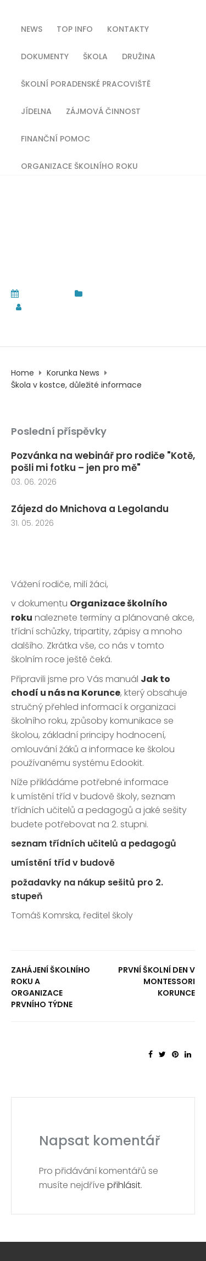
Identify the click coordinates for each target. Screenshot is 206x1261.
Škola (95, 55)
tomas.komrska (67, 307)
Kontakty (128, 28)
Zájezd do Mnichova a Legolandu (91, 508)
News (31, 28)
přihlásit (124, 1185)
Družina (138, 55)
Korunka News (114, 293)
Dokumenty (45, 55)
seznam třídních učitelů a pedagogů (93, 843)
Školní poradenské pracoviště (86, 83)
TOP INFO (75, 28)
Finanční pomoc (55, 138)
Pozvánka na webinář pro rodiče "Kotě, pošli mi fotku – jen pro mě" (103, 461)
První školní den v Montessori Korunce (156, 981)
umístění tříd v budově (63, 862)
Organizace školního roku (79, 165)
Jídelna (36, 110)
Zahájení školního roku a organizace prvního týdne (50, 987)
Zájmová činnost (103, 110)
